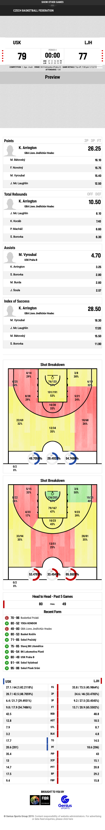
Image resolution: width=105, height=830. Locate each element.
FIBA (40, 802)
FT (99, 140)
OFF (90, 194)
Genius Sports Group (65, 802)
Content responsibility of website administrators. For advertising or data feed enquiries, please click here (66, 817)
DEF (98, 194)
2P (86, 140)
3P (93, 140)
